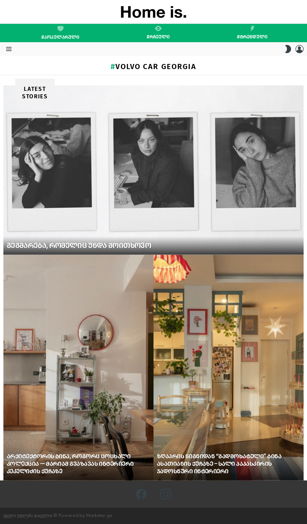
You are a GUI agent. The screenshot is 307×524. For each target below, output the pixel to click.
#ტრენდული (252, 32)
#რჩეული (158, 32)
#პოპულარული (60, 33)
